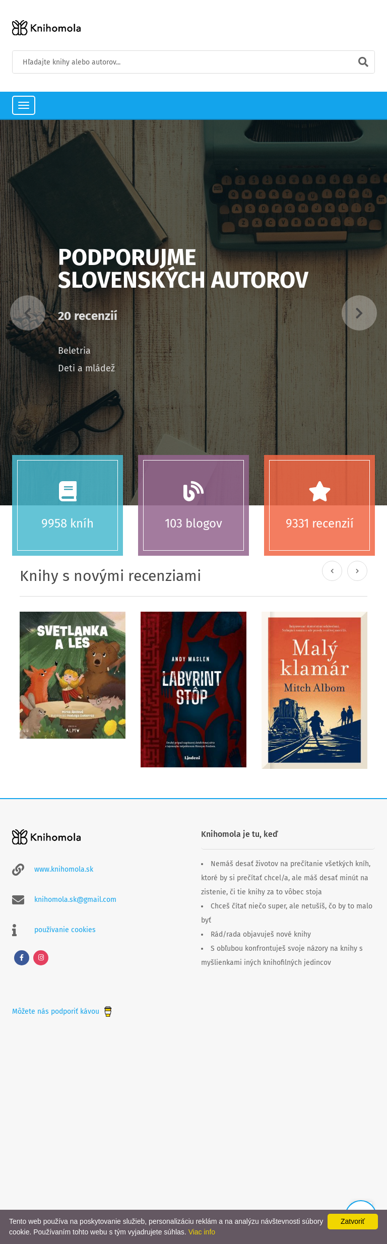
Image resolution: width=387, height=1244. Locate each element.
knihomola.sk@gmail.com (75, 899)
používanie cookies (65, 930)
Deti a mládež (86, 368)
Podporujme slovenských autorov (183, 269)
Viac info (201, 1232)
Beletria (74, 350)
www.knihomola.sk (63, 869)
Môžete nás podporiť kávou (63, 1011)
